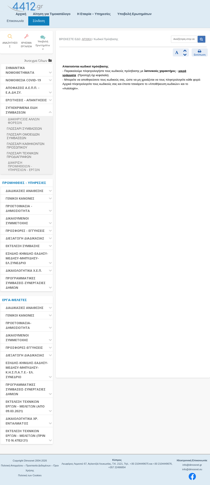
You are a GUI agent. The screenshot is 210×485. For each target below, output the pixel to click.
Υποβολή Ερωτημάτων (134, 14)
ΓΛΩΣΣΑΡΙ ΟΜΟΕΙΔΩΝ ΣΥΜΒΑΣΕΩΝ (23, 136)
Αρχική (21, 14)
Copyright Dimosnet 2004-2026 (30, 460)
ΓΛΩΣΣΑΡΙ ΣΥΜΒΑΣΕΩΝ (24, 128)
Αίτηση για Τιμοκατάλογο (51, 14)
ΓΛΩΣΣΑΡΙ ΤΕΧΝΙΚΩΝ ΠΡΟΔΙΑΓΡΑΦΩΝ (22, 155)
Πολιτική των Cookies (29, 475)
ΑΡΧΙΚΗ (87, 39)
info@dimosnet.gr (192, 464)
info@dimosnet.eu (192, 469)
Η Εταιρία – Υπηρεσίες (93, 14)
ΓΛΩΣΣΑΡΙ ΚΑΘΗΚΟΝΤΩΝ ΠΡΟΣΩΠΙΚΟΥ (25, 145)
